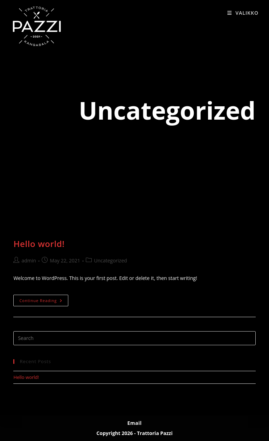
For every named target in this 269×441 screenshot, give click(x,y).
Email (134, 423)
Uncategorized (110, 260)
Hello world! (38, 243)
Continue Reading (43, 301)
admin (28, 260)
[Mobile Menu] (242, 12)
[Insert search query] (134, 338)
